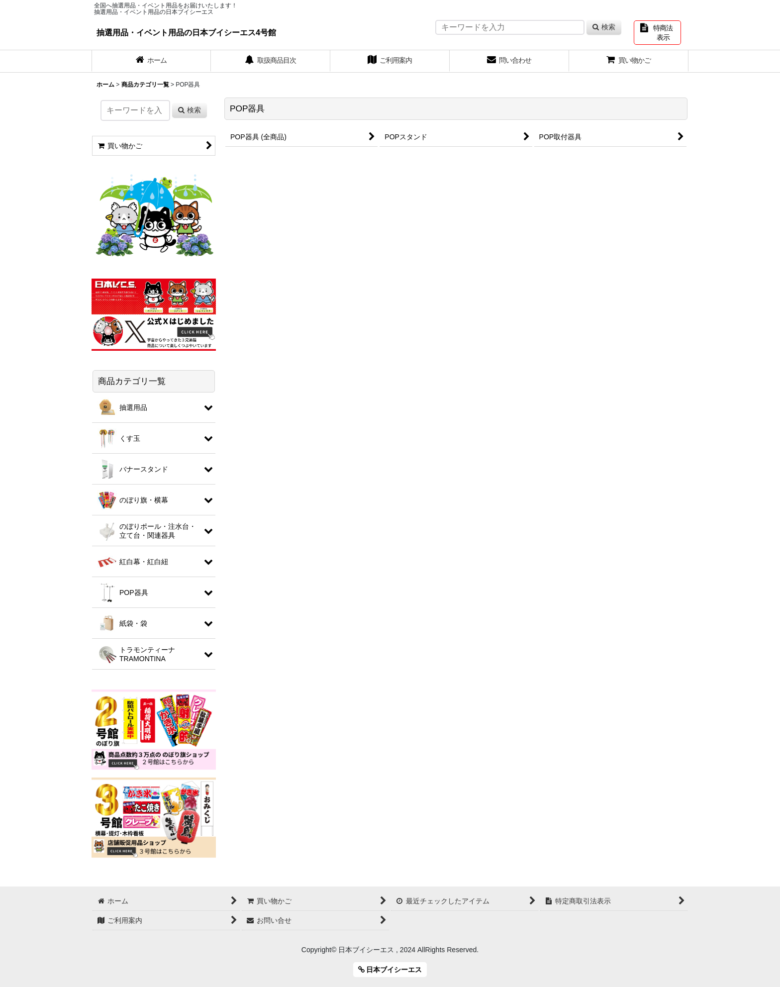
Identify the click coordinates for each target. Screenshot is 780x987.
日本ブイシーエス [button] (390, 970)
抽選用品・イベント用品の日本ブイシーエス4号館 (186, 32)
